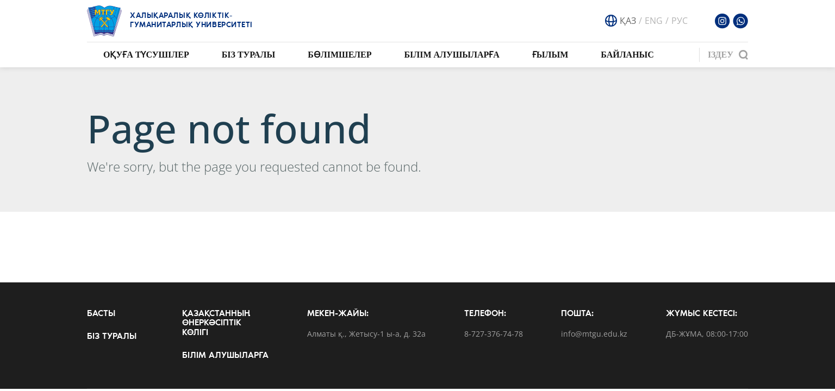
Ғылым (550, 54)
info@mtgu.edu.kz (594, 334)
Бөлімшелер (339, 54)
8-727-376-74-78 (493, 334)
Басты (101, 314)
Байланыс (627, 54)
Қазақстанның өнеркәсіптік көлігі (216, 323)
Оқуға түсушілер (146, 54)
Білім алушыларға (451, 54)
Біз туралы (249, 54)
